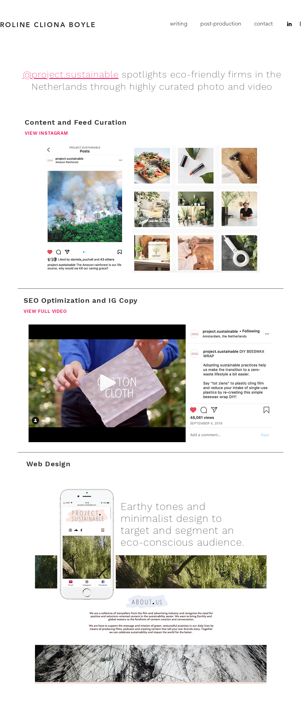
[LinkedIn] (289, 24)
